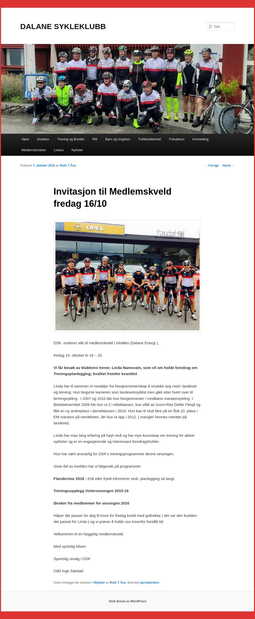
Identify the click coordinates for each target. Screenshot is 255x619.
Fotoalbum (176, 139)
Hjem (25, 139)
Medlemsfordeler (34, 150)
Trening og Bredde (70, 139)
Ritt (94, 139)
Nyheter (77, 150)
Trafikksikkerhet (149, 139)
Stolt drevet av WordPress (127, 601)
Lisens (59, 150)
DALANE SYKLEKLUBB (63, 26)
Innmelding (201, 139)
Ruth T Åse (68, 165)
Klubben (43, 139)
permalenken (149, 582)
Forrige (211, 165)
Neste (229, 165)
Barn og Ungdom (117, 139)
